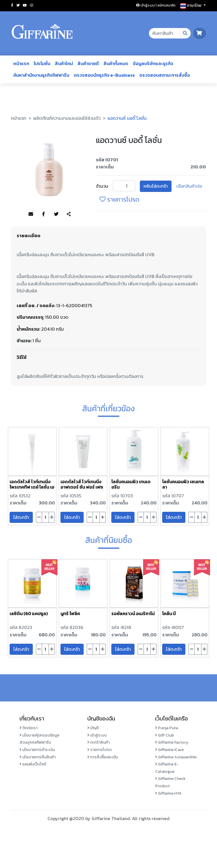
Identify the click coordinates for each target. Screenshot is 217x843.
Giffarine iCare (169, 750)
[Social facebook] (12, 5)
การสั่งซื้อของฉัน (102, 757)
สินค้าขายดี (88, 63)
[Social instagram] (31, 5)
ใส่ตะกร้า (21, 517)
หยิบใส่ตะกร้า (156, 186)
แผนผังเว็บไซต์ (32, 764)
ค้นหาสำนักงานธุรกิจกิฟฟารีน (41, 75)
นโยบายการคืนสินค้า (37, 757)
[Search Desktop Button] (185, 33)
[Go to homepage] (42, 33)
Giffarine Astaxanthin (176, 757)
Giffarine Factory (171, 742)
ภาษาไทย (191, 6)
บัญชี (93, 728)
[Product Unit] (124, 185)
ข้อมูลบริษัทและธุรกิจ (153, 63)
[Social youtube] (25, 5)
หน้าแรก (21, 63)
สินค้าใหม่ (64, 63)
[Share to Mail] (31, 214)
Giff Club (164, 735)
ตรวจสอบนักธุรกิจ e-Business (104, 75)
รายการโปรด (99, 750)
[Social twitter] (18, 5)
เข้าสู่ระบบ (97, 735)
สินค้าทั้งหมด (115, 63)
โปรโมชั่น (42, 63)
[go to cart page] (199, 33)
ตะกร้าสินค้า (98, 742)
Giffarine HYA (168, 793)
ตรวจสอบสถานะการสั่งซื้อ (164, 75)
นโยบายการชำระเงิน (37, 750)
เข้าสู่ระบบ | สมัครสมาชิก (155, 5)
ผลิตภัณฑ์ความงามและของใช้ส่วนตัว (67, 118)
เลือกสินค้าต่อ (189, 186)
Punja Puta (166, 728)
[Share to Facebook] (43, 214)
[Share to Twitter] (56, 214)
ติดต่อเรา (28, 728)
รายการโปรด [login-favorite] (119, 199)
